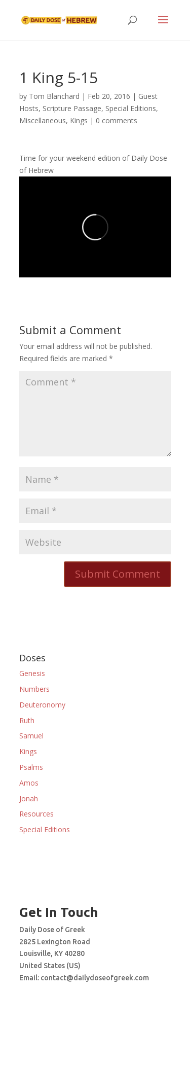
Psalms (31, 767)
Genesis (32, 673)
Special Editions (130, 108)
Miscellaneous (42, 120)
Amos (29, 783)
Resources (36, 814)
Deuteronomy (42, 704)
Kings (79, 120)
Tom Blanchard (54, 96)
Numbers (34, 689)
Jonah (28, 798)
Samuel (31, 735)
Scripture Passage (72, 108)
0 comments (116, 120)
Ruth (26, 720)
